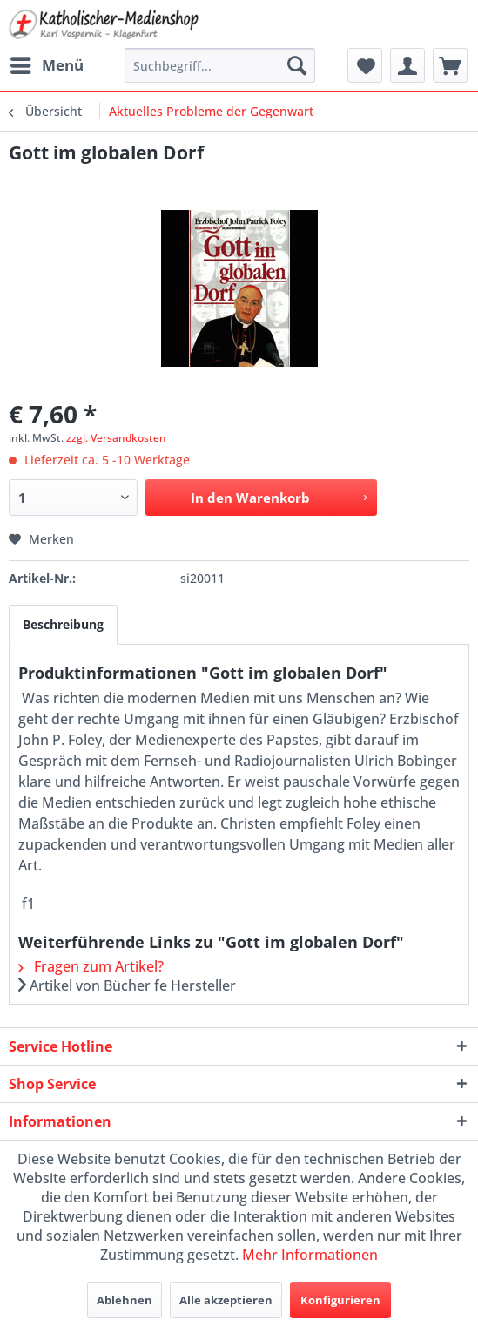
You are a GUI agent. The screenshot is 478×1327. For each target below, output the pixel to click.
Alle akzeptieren (226, 1300)
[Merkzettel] (364, 65)
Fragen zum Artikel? (91, 966)
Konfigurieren (340, 1300)
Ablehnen (124, 1300)
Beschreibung (63, 624)
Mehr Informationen (310, 1254)
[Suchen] (297, 65)
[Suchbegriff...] (220, 65)
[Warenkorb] (450, 65)
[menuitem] (46, 65)
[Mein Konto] (407, 65)
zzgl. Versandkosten (116, 437)
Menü (47, 63)
